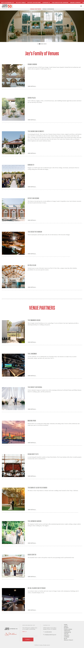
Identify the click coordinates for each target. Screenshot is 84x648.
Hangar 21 (46, 2)
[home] (7, 6)
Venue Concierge (48, 9)
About (66, 626)
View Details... (32, 86)
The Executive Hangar (60, 2)
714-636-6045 (48, 631)
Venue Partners (35, 9)
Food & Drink (68, 629)
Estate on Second (34, 2)
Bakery (66, 627)
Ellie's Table (21, 2)
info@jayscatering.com (50, 634)
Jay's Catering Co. (7, 2)
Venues (66, 633)
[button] (81, 6)
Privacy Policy (68, 640)
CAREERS (66, 637)
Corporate (67, 632)
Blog (65, 638)
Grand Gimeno (75, 2)
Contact (66, 635)
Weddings (67, 630)
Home (65, 624)
